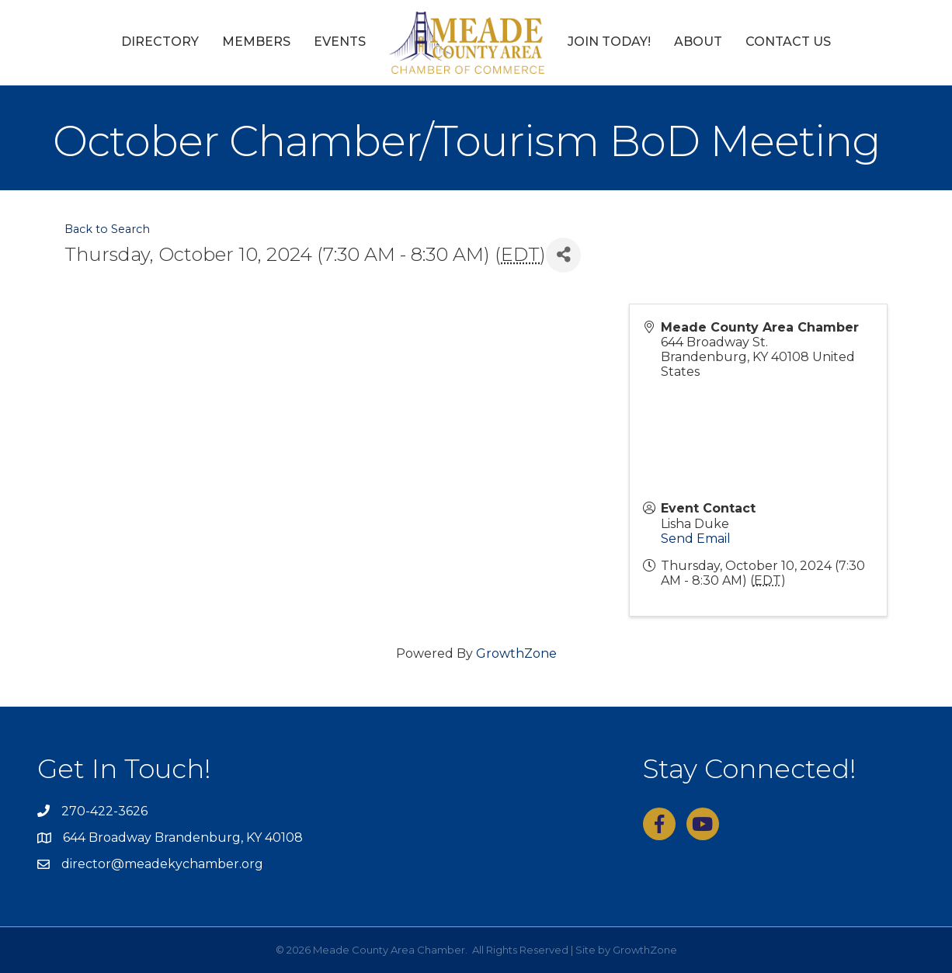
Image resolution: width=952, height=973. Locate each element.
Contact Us (788, 41)
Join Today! (609, 41)
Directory (160, 41)
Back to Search (107, 229)
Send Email (696, 538)
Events (340, 41)
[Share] (563, 255)
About (698, 41)
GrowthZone (516, 653)
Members (256, 41)
